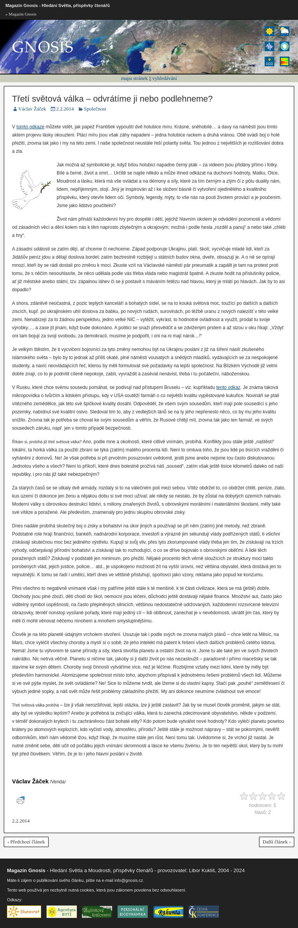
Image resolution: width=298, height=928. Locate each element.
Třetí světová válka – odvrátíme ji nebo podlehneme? (112, 99)
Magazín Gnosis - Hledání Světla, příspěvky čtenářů (57, 5)
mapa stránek (134, 78)
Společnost (95, 109)
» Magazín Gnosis (20, 14)
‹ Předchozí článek (26, 842)
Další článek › (277, 842)
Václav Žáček (32, 109)
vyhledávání (164, 78)
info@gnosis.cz (128, 880)
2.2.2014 (65, 109)
